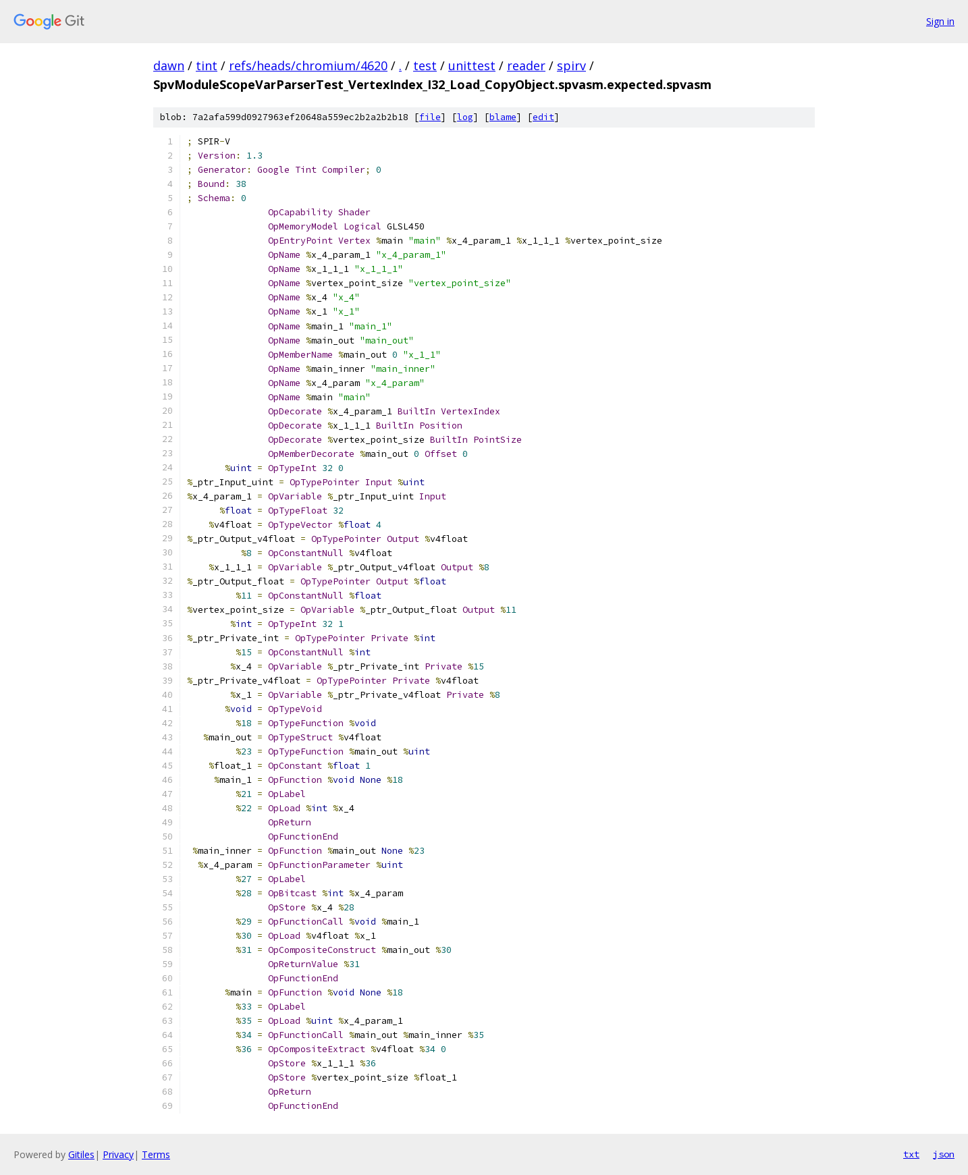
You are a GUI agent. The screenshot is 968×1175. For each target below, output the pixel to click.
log (465, 117)
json (943, 1154)
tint (206, 65)
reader (526, 65)
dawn (168, 65)
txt (911, 1154)
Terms (156, 1154)
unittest (471, 65)
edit (543, 117)
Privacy (118, 1154)
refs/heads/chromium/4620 (308, 65)
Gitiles (81, 1154)
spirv (571, 65)
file (430, 117)
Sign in (940, 21)
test (425, 65)
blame (502, 117)
